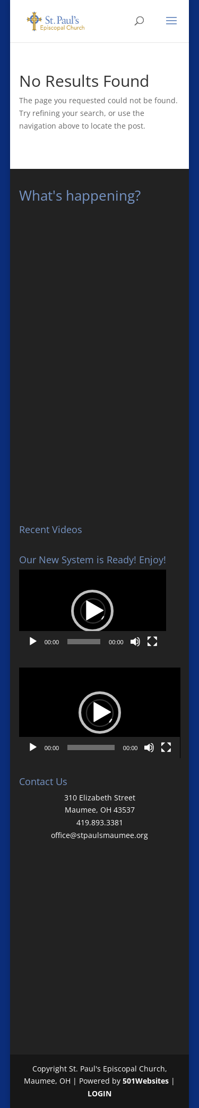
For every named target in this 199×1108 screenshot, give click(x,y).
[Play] (33, 641)
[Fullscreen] (152, 641)
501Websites (146, 1081)
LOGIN (99, 1093)
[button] (92, 611)
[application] (92, 611)
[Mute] (135, 641)
